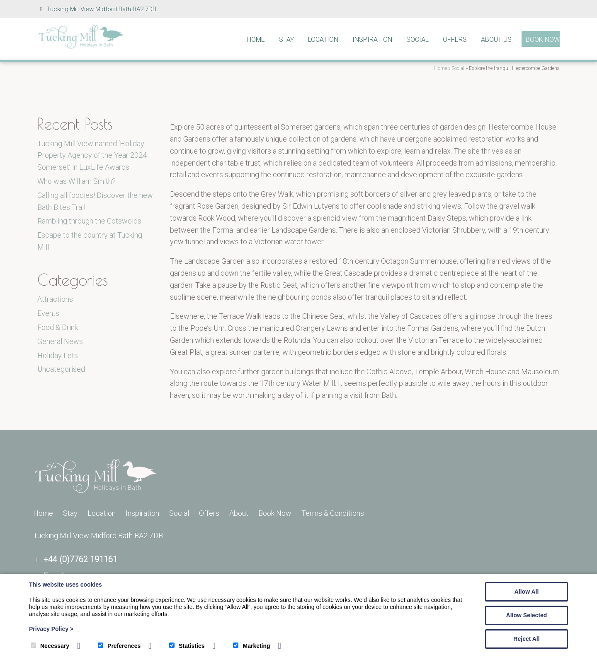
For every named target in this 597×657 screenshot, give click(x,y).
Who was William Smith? (76, 181)
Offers (455, 39)
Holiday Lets (57, 355)
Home (256, 39)
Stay (286, 39)
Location (323, 39)
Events (48, 313)
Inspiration (372, 39)
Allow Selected (526, 615)
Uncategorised (61, 369)
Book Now (543, 39)
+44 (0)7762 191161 (80, 559)
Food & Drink (57, 327)
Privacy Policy (51, 629)
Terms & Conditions (332, 513)
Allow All (526, 591)
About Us (496, 39)
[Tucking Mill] (80, 46)
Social (417, 39)
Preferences (119, 646)
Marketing (251, 646)
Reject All (526, 638)
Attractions (55, 299)
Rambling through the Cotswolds (89, 221)
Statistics (186, 646)
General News (60, 341)
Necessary (50, 646)
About (238, 513)
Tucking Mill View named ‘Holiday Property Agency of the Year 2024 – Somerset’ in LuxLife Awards (95, 155)
